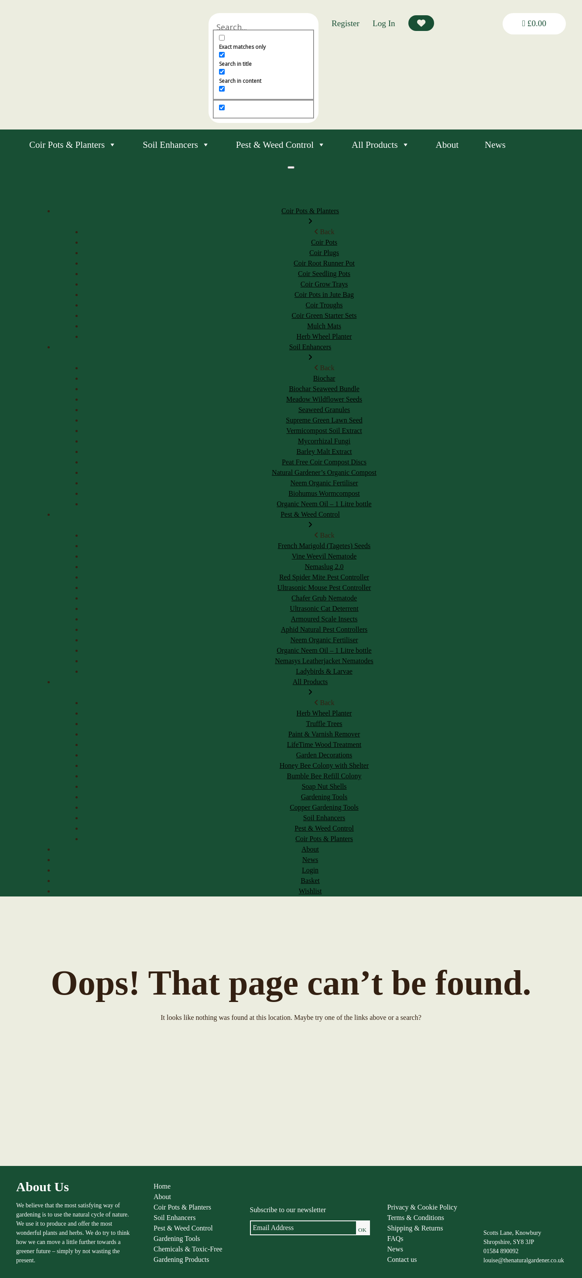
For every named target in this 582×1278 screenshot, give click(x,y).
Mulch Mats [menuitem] (324, 326)
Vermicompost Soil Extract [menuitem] (324, 430)
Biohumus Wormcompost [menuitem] (323, 493)
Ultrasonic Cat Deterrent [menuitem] (324, 608)
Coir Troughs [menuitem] (324, 305)
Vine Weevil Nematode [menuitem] (324, 556)
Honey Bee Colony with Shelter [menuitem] (324, 765)
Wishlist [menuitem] (310, 891)
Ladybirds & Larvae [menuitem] (324, 671)
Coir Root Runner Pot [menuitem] (324, 263)
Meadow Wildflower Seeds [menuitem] (324, 399)
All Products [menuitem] (310, 688)
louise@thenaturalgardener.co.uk (523, 1260)
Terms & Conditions (415, 1217)
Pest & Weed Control (280, 145)
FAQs (395, 1238)
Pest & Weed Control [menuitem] (310, 520)
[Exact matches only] (222, 38)
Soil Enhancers (176, 145)
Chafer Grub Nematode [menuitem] (324, 598)
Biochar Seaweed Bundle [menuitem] (324, 388)
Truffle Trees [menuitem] (324, 723)
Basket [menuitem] (310, 880)
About (447, 145)
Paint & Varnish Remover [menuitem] (324, 734)
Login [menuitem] (310, 870)
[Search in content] (222, 72)
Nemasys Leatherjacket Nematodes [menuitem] (324, 661)
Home (162, 1186)
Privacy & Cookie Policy (422, 1207)
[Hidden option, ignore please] (222, 107)
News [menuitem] (310, 859)
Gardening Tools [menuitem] (324, 797)
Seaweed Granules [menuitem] (324, 409)
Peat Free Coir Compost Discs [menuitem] (324, 462)
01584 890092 (501, 1251)
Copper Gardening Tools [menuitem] (324, 807)
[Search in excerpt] (222, 89)
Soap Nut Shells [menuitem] (323, 786)
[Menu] (291, 167)
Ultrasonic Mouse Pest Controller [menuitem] (324, 587)
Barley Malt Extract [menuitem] (324, 451)
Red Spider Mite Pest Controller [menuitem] (324, 577)
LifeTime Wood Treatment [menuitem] (324, 744)
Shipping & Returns (415, 1228)
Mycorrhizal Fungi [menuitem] (324, 441)
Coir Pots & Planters (72, 145)
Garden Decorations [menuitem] (324, 755)
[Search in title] (222, 55)
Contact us (402, 1259)
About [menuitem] (310, 849)
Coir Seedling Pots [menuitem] (324, 273)
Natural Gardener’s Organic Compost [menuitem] (324, 472)
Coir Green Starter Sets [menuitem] (324, 315)
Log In (384, 23)
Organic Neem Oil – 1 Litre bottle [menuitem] (324, 504)
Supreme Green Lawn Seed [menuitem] (324, 420)
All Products (381, 145)
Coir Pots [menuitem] (324, 242)
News (495, 145)
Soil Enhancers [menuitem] (310, 353)
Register (345, 23)
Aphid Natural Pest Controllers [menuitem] (324, 629)
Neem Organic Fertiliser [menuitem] (324, 483)
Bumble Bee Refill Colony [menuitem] (324, 776)
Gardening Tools (177, 1238)
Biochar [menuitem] (324, 378)
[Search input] (263, 27)
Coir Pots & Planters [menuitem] (310, 217)
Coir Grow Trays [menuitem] (324, 284)
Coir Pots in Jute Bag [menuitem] (324, 294)
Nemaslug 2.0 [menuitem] (324, 566)
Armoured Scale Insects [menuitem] (324, 619)
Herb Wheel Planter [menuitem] (324, 336)
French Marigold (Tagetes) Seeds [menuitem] (324, 545)
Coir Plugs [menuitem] (324, 252)
